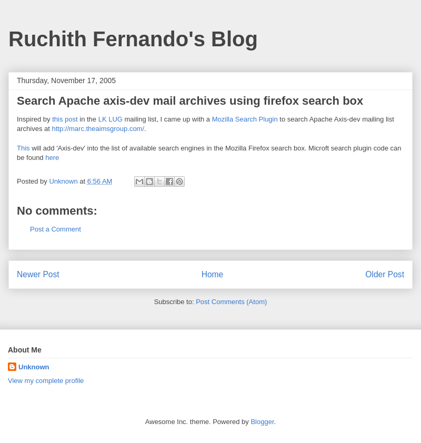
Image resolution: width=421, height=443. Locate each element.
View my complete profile (46, 381)
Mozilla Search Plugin (245, 119)
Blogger (262, 422)
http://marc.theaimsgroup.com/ (98, 129)
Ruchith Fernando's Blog (133, 39)
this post (64, 119)
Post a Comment (55, 229)
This (23, 148)
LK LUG (110, 119)
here (52, 158)
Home (213, 274)
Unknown (33, 367)
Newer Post (38, 274)
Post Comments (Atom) (231, 302)
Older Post (384, 274)
